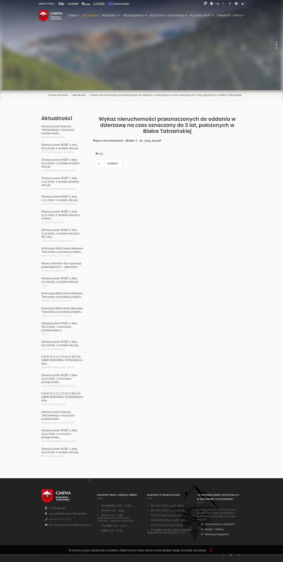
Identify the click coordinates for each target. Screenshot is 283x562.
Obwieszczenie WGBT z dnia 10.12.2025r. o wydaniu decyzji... (60, 280)
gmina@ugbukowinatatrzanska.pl (70, 524)
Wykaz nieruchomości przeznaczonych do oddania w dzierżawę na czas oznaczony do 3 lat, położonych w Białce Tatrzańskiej (166, 95)
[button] (108, 164)
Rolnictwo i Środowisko (168, 15)
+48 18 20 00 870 (60, 519)
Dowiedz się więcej (193, 550)
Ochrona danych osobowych (220, 524)
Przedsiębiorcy (135, 15)
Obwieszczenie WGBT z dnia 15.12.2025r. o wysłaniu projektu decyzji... (60, 163)
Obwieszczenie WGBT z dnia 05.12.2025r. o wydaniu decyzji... (60, 343)
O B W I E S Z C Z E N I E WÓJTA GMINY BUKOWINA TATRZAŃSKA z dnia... (62, 360)
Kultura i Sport (202, 15)
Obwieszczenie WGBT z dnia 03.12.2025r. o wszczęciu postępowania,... (59, 434)
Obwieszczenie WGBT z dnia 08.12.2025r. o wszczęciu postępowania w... (59, 327)
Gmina (73, 15)
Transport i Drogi (230, 15)
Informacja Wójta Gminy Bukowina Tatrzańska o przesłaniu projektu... (62, 250)
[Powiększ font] (217, 3)
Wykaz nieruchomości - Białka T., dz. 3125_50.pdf (127, 140)
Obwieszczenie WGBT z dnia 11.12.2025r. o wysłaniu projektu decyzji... (60, 181)
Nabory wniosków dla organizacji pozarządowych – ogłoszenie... (61, 265)
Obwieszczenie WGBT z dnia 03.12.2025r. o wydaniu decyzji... (60, 450)
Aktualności (90, 15)
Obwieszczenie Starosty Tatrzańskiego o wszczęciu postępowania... (57, 130)
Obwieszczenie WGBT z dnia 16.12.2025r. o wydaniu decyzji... (60, 146)
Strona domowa (58, 95)
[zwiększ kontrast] (212, 3)
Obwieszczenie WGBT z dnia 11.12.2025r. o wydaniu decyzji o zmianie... (60, 215)
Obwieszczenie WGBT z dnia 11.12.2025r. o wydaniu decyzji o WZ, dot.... (60, 233)
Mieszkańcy (111, 15)
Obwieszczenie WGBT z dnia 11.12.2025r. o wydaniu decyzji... (60, 198)
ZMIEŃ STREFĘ (46, 4)
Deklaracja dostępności (217, 534)
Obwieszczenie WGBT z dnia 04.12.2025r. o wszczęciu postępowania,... (59, 378)
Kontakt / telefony (214, 529)
